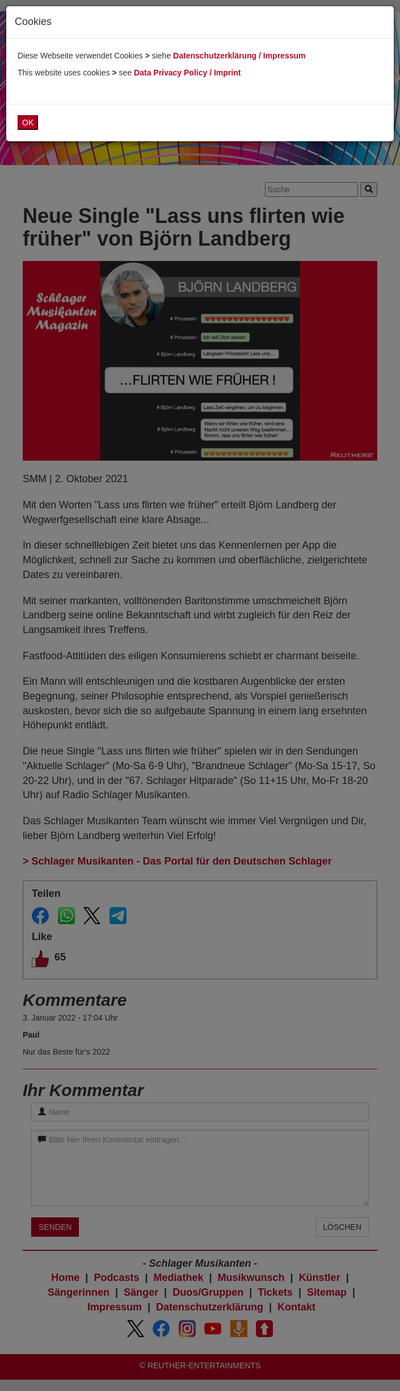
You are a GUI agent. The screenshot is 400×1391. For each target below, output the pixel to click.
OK (27, 122)
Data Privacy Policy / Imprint (187, 72)
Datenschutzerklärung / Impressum (239, 55)
